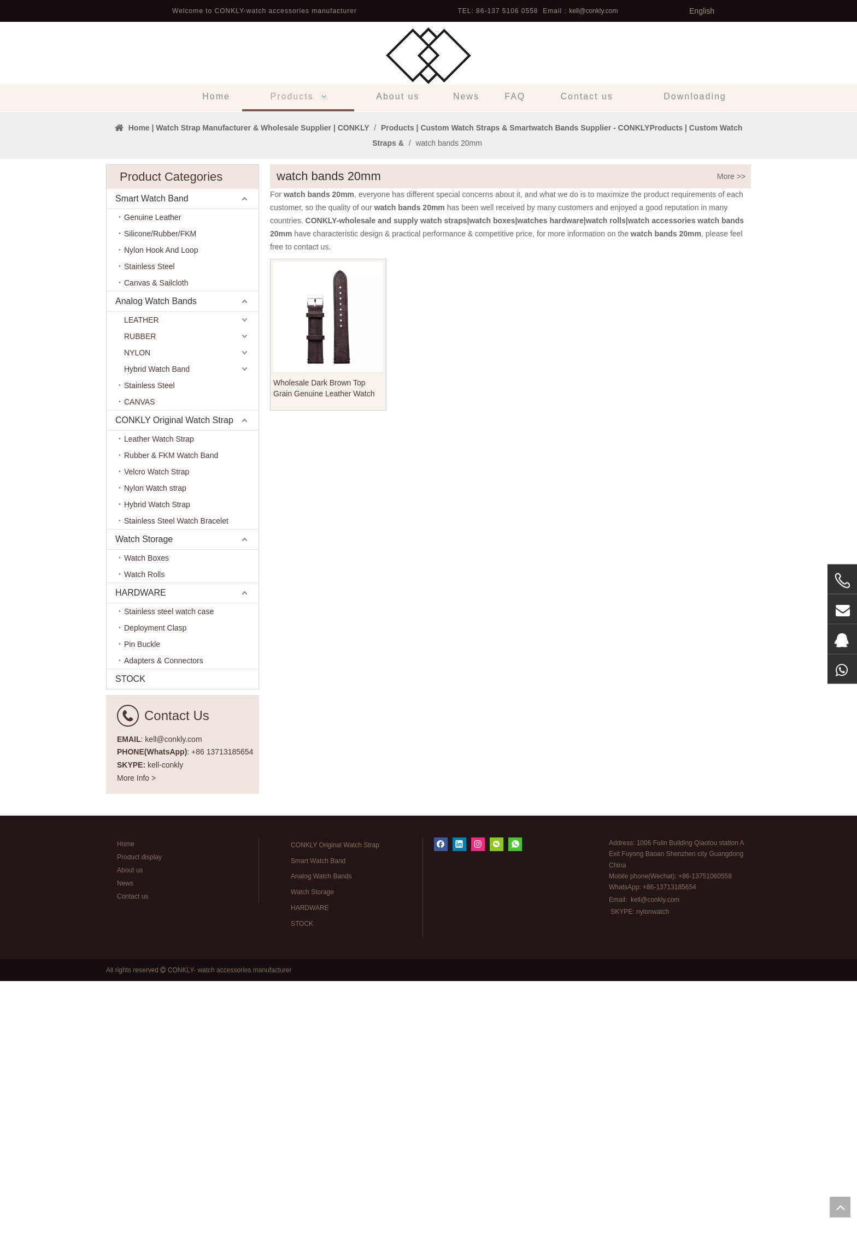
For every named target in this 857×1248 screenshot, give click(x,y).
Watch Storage (144, 806)
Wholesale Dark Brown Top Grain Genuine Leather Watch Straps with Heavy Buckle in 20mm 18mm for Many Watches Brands (327, 655)
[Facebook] (441, 1111)
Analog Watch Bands (156, 568)
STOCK (130, 945)
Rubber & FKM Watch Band (171, 722)
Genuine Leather (152, 484)
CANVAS (139, 668)
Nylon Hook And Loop (161, 517)
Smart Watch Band (152, 465)
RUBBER (140, 603)
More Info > (136, 1045)
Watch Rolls (144, 841)
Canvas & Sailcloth (156, 549)
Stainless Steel (149, 533)
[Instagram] (478, 1111)
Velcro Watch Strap (156, 738)
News (125, 1150)
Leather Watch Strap (159, 706)
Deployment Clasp (155, 894)
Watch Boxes (146, 825)
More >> (731, 443)
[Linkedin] (459, 1111)
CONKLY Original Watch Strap (174, 687)
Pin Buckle (142, 911)
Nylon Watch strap (155, 755)
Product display (139, 1124)
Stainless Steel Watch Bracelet (176, 787)
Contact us (132, 1163)
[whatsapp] (515, 1111)
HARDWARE (140, 859)
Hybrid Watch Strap (157, 771)
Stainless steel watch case (169, 878)
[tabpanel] (428, 245)
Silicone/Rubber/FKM (160, 500)
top (840, 1207)
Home (125, 1111)
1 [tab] (428, 360)
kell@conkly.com (593, 11)
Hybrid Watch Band (157, 636)
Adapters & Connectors (163, 927)
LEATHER (141, 587)
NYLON (137, 619)
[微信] (496, 1111)
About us (130, 1137)
